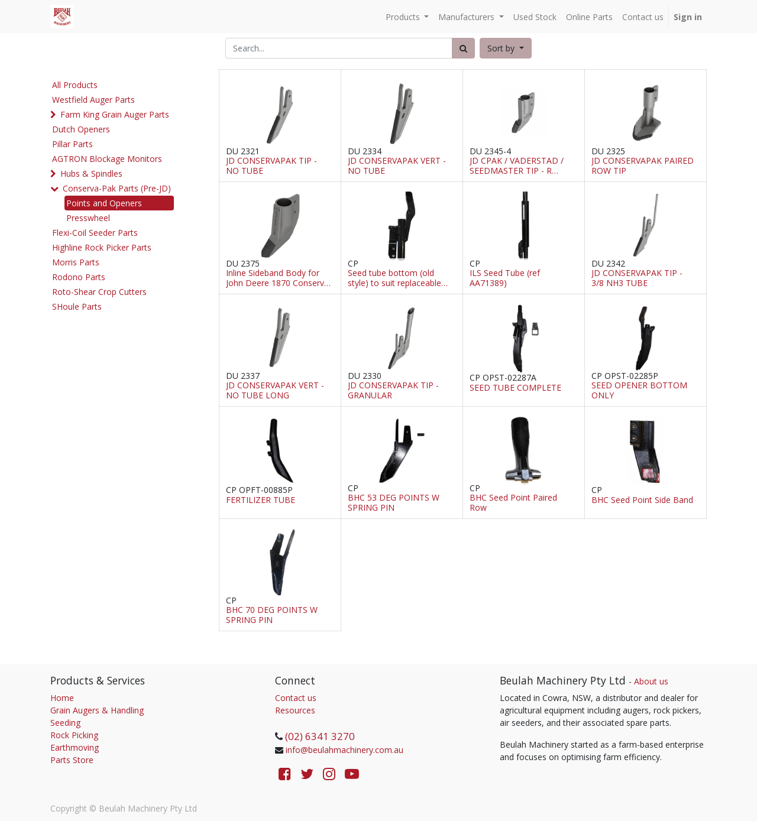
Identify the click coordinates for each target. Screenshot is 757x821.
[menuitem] (535, 17)
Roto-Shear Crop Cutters (99, 291)
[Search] (463, 48)
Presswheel (88, 217)
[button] (506, 48)
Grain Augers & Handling (97, 710)
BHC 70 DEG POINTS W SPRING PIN (272, 615)
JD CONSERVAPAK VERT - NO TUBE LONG (275, 391)
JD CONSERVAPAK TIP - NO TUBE (271, 166)
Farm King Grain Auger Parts (114, 114)
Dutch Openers (81, 129)
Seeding (65, 722)
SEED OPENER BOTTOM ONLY (639, 391)
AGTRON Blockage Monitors (107, 158)
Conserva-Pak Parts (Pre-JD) (117, 188)
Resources (295, 710)
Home (62, 697)
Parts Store (71, 759)
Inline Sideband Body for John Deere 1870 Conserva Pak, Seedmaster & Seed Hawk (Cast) (277, 278)
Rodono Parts (78, 277)
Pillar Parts (72, 144)
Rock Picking (74, 735)
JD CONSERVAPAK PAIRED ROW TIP (642, 166)
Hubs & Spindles (91, 173)
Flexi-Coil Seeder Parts (95, 232)
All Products (75, 84)
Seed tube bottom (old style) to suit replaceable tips (394, 278)
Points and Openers (104, 203)
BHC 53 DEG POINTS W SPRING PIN (393, 503)
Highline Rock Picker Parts (101, 247)
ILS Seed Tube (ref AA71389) (505, 278)
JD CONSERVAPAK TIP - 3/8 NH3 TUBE (636, 278)
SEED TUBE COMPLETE (515, 388)
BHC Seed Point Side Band (642, 500)
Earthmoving (74, 747)
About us (651, 681)
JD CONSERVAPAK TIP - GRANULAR (393, 391)
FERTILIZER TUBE (260, 500)
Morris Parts (75, 262)
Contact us (295, 697)
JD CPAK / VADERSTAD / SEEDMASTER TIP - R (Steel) (517, 166)
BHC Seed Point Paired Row (513, 503)
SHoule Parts (77, 306)
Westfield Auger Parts (93, 99)
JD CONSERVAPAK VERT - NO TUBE (397, 166)
